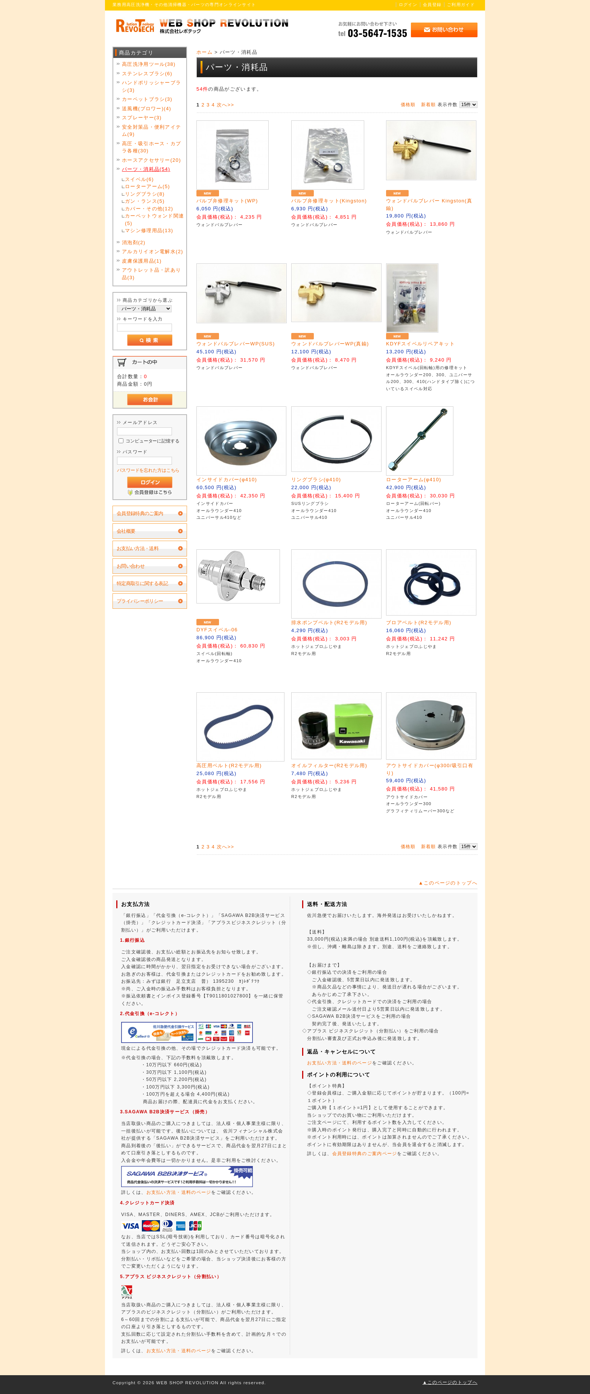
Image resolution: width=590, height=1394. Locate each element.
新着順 (428, 104)
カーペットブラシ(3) (147, 99)
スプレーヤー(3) (142, 117)
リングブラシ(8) (145, 194)
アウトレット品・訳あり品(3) (151, 273)
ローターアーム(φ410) (413, 479)
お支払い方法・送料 (137, 548)
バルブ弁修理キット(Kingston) (329, 201)
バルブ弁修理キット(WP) (227, 201)
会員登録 (432, 4)
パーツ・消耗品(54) (146, 169)
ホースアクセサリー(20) (151, 160)
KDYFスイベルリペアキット (420, 344)
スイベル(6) (139, 179)
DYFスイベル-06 (217, 629)
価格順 (408, 104)
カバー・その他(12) (149, 208)
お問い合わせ (130, 566)
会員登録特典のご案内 (140, 513)
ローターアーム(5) (147, 186)
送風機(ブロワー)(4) (146, 108)
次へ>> (225, 105)
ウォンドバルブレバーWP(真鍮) (330, 344)
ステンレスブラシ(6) (147, 73)
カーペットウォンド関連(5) (154, 219)
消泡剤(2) (134, 242)
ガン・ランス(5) (145, 201)
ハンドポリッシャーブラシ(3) (151, 86)
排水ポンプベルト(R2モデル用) (329, 622)
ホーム (204, 52)
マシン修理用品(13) (149, 230)
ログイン (408, 4)
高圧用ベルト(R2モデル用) (229, 765)
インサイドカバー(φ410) (226, 479)
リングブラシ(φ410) (316, 479)
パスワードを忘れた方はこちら (148, 470)
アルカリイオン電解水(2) (152, 251)
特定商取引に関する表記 (142, 583)
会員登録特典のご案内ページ (364, 1153)
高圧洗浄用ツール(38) (149, 64)
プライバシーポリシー (140, 601)
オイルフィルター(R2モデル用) (329, 765)
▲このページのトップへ (447, 883)
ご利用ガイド (461, 4)
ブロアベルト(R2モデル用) (418, 622)
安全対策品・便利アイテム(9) (151, 130)
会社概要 (126, 531)
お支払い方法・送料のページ (178, 1192)
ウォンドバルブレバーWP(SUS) (235, 344)
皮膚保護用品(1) (142, 261)
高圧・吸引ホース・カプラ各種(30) (151, 147)
